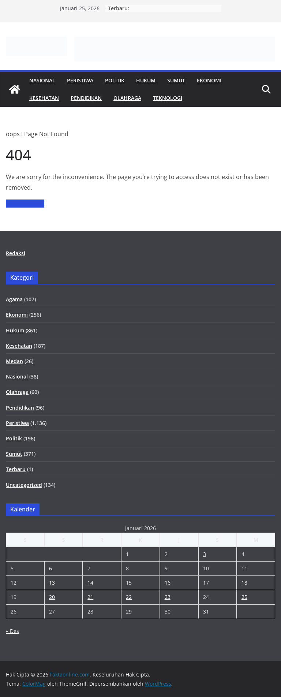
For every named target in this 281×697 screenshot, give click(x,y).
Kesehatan (44, 97)
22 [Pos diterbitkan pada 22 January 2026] (129, 596)
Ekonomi (209, 80)
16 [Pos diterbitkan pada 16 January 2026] (168, 582)
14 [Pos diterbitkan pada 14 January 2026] (90, 582)
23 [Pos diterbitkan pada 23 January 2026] (168, 596)
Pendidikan (86, 97)
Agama (14, 299)
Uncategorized (24, 484)
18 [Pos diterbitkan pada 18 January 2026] (244, 582)
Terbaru (16, 469)
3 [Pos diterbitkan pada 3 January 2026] (204, 554)
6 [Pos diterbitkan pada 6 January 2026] (50, 568)
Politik (114, 80)
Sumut (176, 80)
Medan (14, 361)
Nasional (42, 80)
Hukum (146, 80)
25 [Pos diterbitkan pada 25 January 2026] (244, 596)
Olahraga (127, 97)
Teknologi (167, 97)
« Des (12, 630)
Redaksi (15, 253)
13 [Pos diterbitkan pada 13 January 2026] (52, 582)
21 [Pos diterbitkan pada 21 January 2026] (90, 596)
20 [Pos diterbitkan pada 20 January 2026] (52, 596)
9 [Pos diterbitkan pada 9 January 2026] (166, 568)
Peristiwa (80, 80)
